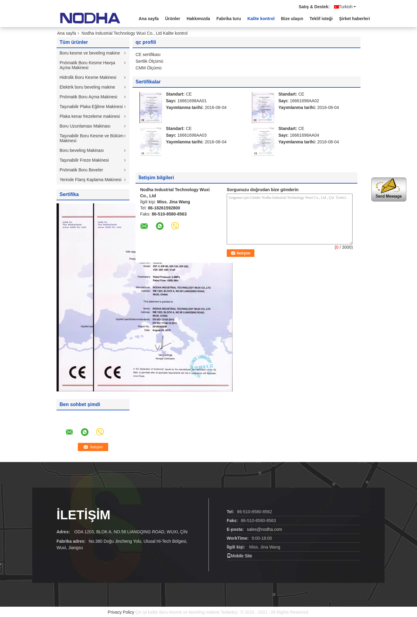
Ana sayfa (149, 18)
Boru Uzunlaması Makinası (85, 126)
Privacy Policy (121, 612)
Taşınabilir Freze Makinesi (84, 160)
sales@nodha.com (264, 529)
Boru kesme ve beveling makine (90, 53)
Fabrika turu (228, 18)
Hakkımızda (198, 18)
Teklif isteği (321, 18)
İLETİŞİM (83, 515)
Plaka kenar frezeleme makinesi (90, 116)
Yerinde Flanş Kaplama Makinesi (90, 179)
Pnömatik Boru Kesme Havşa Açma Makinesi (87, 65)
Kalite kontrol (260, 18)
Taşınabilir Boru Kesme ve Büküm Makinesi (91, 138)
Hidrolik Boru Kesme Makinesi (88, 77)
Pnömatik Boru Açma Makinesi (88, 96)
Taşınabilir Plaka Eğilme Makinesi (91, 106)
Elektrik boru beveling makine (87, 87)
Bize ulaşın (292, 18)
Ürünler (172, 18)
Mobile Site (239, 555)
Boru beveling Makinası (82, 150)
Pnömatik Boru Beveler (81, 169)
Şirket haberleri (354, 18)
